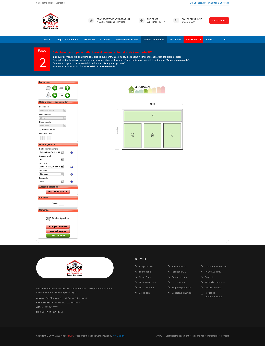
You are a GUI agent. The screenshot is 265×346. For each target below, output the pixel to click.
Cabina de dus (179, 277)
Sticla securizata (147, 282)
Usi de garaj (145, 292)
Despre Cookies (213, 287)
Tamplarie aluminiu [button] (66, 39)
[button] (225, 39)
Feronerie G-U (179, 271)
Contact (210, 39)
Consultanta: (43, 302)
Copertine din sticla (181, 292)
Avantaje (209, 277)
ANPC (159, 335)
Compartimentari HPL (126, 39)
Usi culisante (178, 282)
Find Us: (40, 311)
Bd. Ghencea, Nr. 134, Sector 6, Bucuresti (209, 2)
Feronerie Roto (179, 266)
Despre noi (198, 335)
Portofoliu (175, 39)
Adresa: (40, 298)
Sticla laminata (146, 287)
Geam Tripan (145, 277)
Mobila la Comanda (154, 39)
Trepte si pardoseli (181, 287)
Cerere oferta (219, 20)
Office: (40, 307)
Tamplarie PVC (146, 266)
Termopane (145, 271)
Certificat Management (177, 335)
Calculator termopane (216, 266)
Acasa (46, 39)
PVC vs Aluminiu (213, 271)
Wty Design (118, 335)
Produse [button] (89, 39)
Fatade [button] (105, 39)
